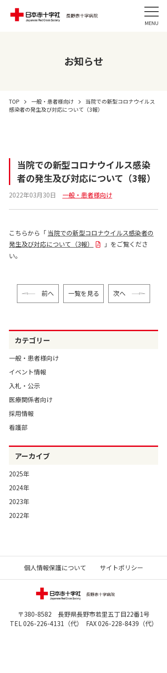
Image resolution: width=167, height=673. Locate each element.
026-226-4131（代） (51, 623)
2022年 (19, 515)
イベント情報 (27, 371)
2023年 (19, 501)
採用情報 (21, 413)
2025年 (19, 473)
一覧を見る (83, 293)
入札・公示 (24, 385)
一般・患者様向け (34, 357)
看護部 (18, 427)
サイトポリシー (121, 567)
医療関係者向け (31, 399)
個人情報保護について (55, 567)
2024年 (19, 487)
